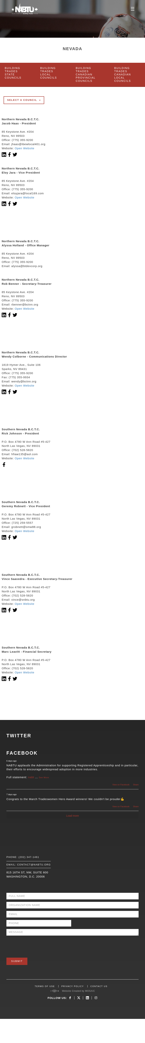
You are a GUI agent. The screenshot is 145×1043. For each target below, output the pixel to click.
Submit (17, 961)
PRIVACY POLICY (72, 986)
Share (136, 784)
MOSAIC (90, 991)
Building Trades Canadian (85, 74)
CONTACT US (99, 986)
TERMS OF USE (45, 986)
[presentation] (35, 945)
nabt (31, 777)
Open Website (24, 148)
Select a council (24, 100)
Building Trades (13, 73)
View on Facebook (120, 784)
